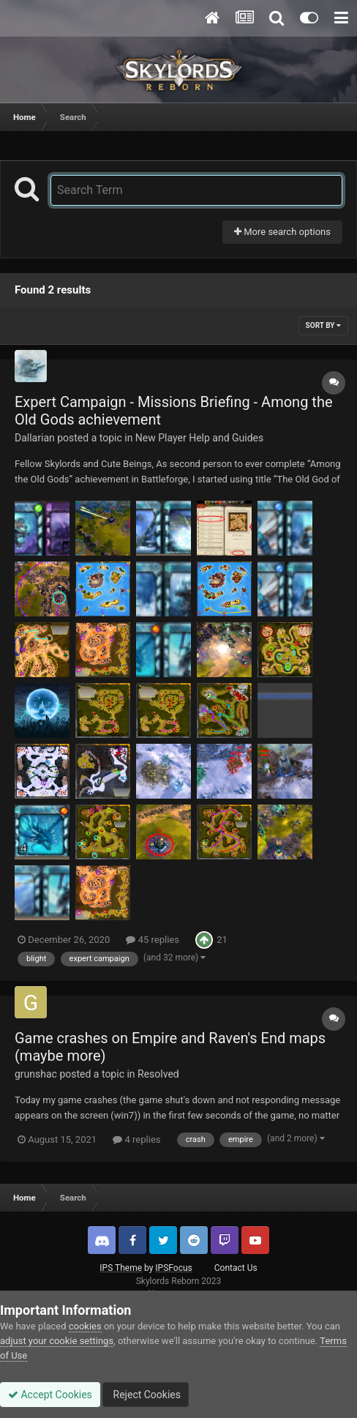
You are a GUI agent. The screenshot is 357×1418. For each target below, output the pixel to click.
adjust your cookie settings (56, 1340)
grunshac (36, 1074)
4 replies (136, 1139)
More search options (282, 231)
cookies (85, 1326)
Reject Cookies (145, 1394)
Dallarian (35, 438)
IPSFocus (173, 1268)
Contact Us (236, 1268)
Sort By (323, 325)
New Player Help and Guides (199, 438)
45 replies (152, 939)
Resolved (158, 1074)
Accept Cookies (50, 1394)
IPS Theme (120, 1268)
